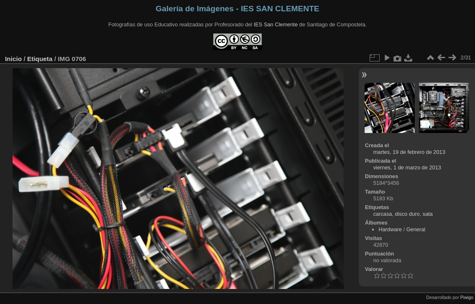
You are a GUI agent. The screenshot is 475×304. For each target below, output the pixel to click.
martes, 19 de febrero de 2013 (409, 152)
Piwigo (466, 297)
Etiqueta (40, 58)
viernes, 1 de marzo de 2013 (407, 167)
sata (428, 214)
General (416, 229)
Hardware (389, 229)
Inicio (13, 58)
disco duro (407, 214)
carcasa (382, 214)
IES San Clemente (276, 24)
